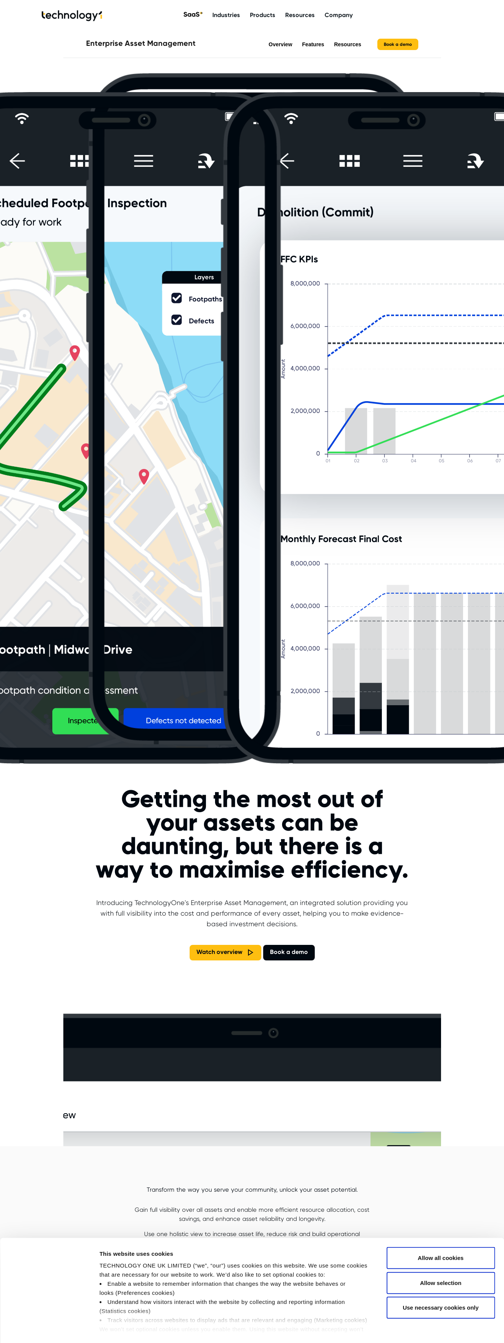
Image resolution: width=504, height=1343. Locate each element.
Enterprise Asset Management (141, 43)
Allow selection (440, 1252)
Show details (398, 1328)
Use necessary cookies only (441, 1277)
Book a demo (398, 44)
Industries (226, 15)
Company (339, 15)
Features (313, 44)
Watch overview (219, 952)
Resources (300, 15)
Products (262, 15)
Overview (280, 44)
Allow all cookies (441, 1227)
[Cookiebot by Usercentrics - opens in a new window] (49, 1328)
